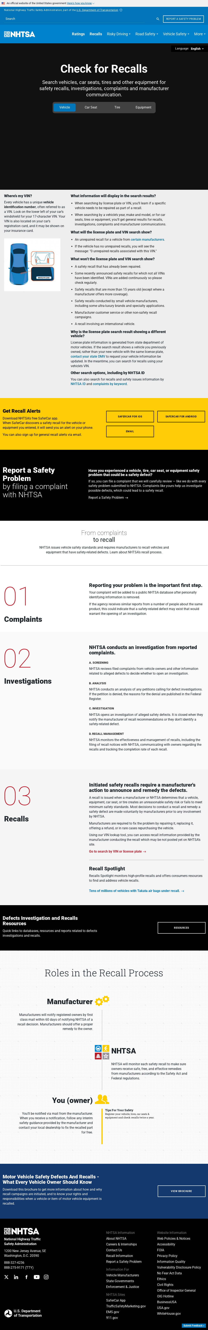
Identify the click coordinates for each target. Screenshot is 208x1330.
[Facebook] (26, 1277)
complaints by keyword (110, 384)
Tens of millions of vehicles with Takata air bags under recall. (134, 891)
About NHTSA (116, 1238)
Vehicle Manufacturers (122, 1275)
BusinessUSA (166, 1302)
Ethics (161, 1279)
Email (130, 431)
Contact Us (114, 1250)
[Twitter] (6, 1277)
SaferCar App (116, 1300)
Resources (181, 927)
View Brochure (181, 1191)
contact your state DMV (88, 356)
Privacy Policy (167, 1256)
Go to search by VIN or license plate (115, 851)
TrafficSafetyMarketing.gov (126, 1306)
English (196, 48)
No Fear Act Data (169, 1273)
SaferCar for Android (181, 416)
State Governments (120, 1281)
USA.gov (163, 1308)
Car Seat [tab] (91, 107)
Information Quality (171, 1262)
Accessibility (166, 1244)
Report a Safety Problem (183, 19)
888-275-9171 (14, 1268)
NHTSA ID (78, 384)
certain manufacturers (147, 239)
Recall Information (119, 1256)
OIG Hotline (165, 1296)
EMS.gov (112, 1312)
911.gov (112, 1318)
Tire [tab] (117, 107)
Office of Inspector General (176, 1290)
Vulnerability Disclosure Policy (179, 1267)
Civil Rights (165, 1285)
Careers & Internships (121, 1244)
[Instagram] (46, 1277)
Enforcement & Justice (122, 1287)
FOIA (160, 1250)
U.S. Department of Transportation (99, 10)
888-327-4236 (14, 1263)
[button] (119, 34)
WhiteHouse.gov (169, 1314)
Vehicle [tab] (64, 107)
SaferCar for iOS (130, 416)
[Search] (158, 19)
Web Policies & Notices (173, 1238)
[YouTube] (37, 1277)
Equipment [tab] (143, 107)
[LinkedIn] (16, 1277)
